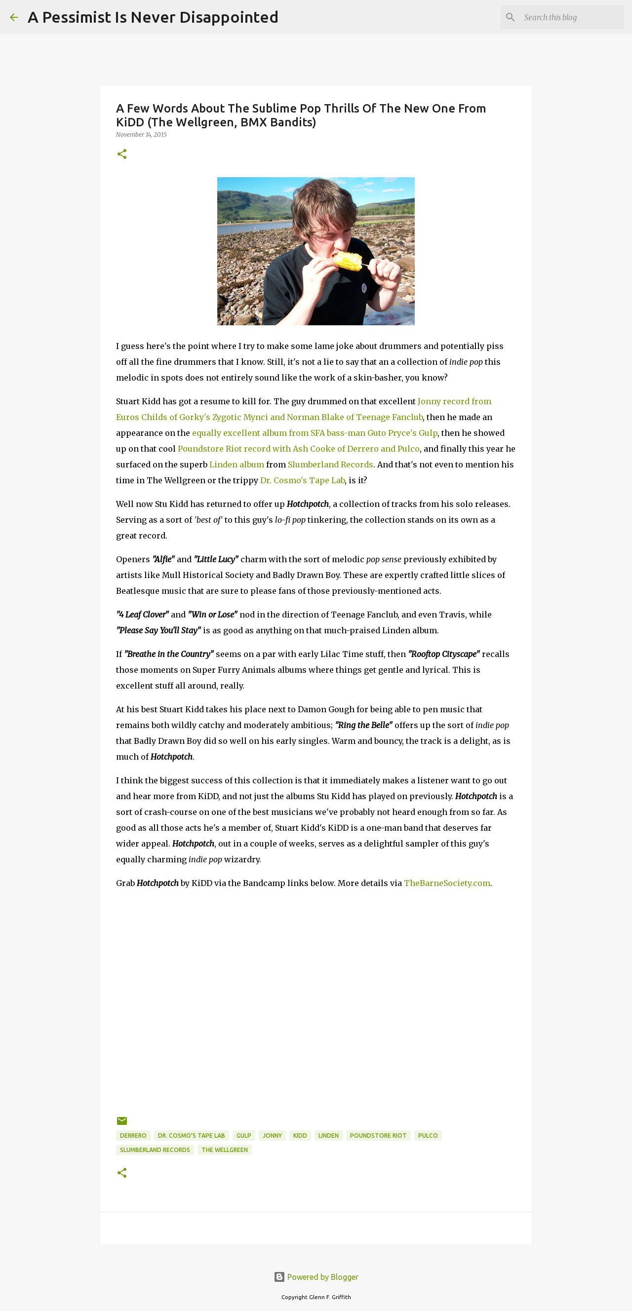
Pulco (428, 1135)
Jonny (272, 1135)
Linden (328, 1135)
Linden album (236, 464)
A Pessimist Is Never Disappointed (153, 17)
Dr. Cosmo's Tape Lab (302, 480)
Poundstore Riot (378, 1135)
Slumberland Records (330, 464)
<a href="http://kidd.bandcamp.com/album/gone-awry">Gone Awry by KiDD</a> (316, 1000)
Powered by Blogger (316, 1276)
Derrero (133, 1135)
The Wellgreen (224, 1150)
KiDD (300, 1135)
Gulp (244, 1135)
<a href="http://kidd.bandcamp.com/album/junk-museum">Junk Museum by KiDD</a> (316, 928)
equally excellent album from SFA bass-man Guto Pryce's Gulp (314, 433)
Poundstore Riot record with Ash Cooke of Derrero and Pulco (299, 449)
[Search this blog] (572, 17)
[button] (122, 154)
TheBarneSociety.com (447, 883)
